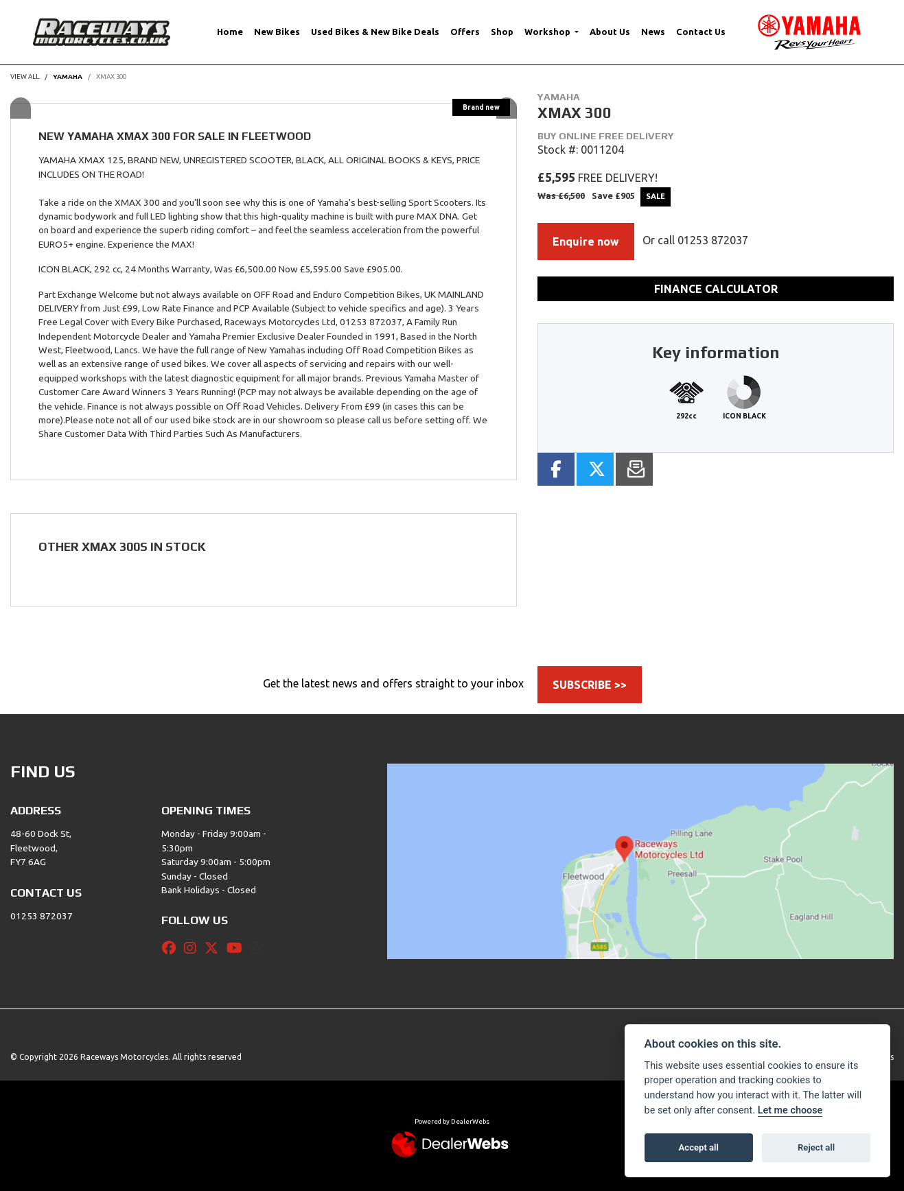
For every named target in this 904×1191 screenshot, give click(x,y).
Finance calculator (716, 289)
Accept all (699, 1147)
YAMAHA (67, 76)
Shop (502, 31)
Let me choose (790, 1110)
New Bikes (277, 31)
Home (230, 31)
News (653, 31)
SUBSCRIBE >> (590, 685)
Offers (465, 31)
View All (24, 76)
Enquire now (586, 241)
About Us (610, 31)
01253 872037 (712, 240)
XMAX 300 (111, 76)
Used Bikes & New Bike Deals (375, 31)
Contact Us (701, 31)
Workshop (548, 31)
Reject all (816, 1147)
